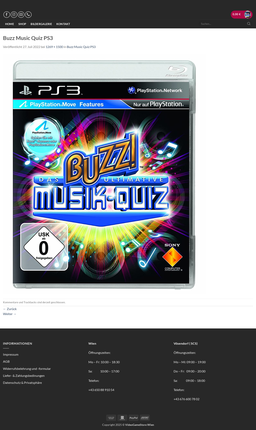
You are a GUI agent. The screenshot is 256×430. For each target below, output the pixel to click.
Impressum (10, 354)
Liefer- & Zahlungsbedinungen (24, 375)
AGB (6, 361)
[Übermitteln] (248, 23)
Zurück (10, 309)
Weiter (9, 314)
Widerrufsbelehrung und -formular (27, 368)
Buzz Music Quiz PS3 (81, 47)
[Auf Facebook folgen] (6, 14)
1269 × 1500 (54, 47)
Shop (22, 24)
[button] (242, 15)
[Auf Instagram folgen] (14, 14)
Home (9, 24)
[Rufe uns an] (28, 14)
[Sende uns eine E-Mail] (21, 14)
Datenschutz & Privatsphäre (22, 382)
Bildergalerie (41, 24)
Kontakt (63, 24)
